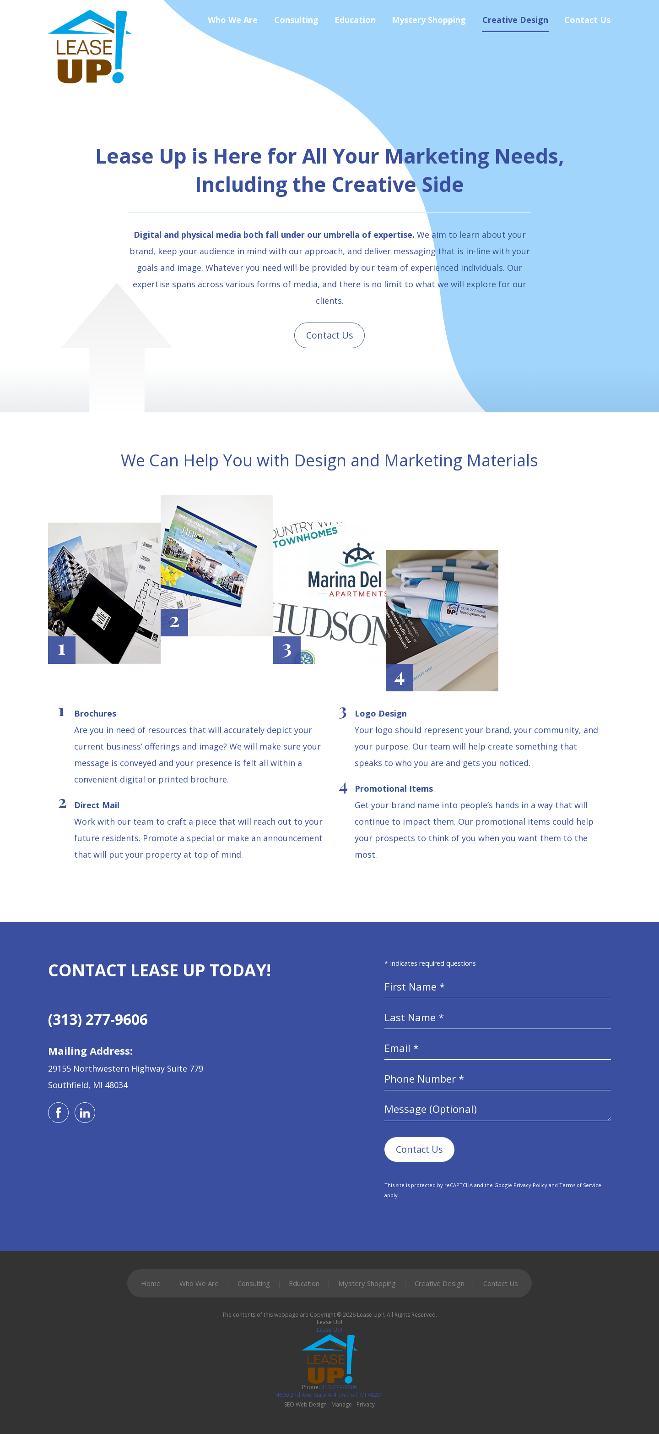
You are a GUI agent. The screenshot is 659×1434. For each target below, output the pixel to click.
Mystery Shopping (429, 23)
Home (151, 1283)
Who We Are (233, 23)
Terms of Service (580, 1185)
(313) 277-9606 (98, 1019)
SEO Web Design (305, 1404)
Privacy (366, 1404)
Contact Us (587, 23)
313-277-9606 (329, 1391)
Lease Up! (329, 1330)
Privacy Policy (530, 1185)
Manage (341, 1404)
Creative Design (515, 23)
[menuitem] (225, 23)
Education (355, 23)
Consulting (296, 23)
